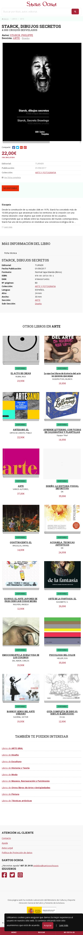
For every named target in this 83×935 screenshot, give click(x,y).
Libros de (12, 748)
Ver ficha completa (11, 177)
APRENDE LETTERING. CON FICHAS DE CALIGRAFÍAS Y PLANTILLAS (62, 431)
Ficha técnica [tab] (10, 253)
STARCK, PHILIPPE (21, 35)
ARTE (16, 38)
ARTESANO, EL (21, 429)
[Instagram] (20, 875)
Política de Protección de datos (17, 852)
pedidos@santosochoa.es (45, 865)
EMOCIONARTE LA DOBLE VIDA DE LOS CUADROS (20, 656)
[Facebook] (4, 875)
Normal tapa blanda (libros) (48, 272)
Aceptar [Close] (48, 925)
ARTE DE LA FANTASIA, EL (62, 598)
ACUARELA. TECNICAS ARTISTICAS (62, 543)
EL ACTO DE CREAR (21, 373)
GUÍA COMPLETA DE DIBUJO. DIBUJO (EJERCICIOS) (62, 712)
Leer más (63, 925)
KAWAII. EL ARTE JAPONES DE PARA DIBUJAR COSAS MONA (20, 600)
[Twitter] (12, 875)
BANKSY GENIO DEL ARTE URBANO (21, 712)
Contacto (6, 838)
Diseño (26, 38)
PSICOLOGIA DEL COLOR (62, 655)
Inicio (5, 19)
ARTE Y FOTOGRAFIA (45, 172)
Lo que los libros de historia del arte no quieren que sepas (62, 374)
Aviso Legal (7, 847)
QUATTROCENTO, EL (21, 542)
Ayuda (5, 843)
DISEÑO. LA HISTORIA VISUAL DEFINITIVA (62, 487)
